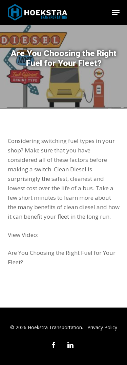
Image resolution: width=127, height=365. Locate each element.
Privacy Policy (102, 327)
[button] (116, 12)
